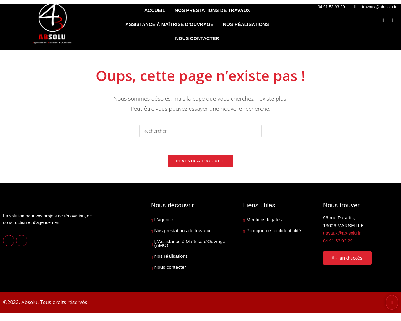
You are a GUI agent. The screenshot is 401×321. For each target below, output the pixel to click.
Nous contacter (170, 269)
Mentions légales (264, 221)
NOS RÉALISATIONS (246, 24)
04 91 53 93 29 (338, 242)
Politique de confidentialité (274, 232)
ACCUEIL (154, 10)
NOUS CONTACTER (197, 38)
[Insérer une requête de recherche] (200, 131)
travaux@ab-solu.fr (343, 234)
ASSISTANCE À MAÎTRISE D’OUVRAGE (169, 24)
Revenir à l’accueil (200, 163)
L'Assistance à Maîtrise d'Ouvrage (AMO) (190, 245)
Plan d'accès (347, 260)
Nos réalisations (171, 258)
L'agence (163, 221)
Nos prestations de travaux (182, 232)
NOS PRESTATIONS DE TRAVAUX (212, 10)
